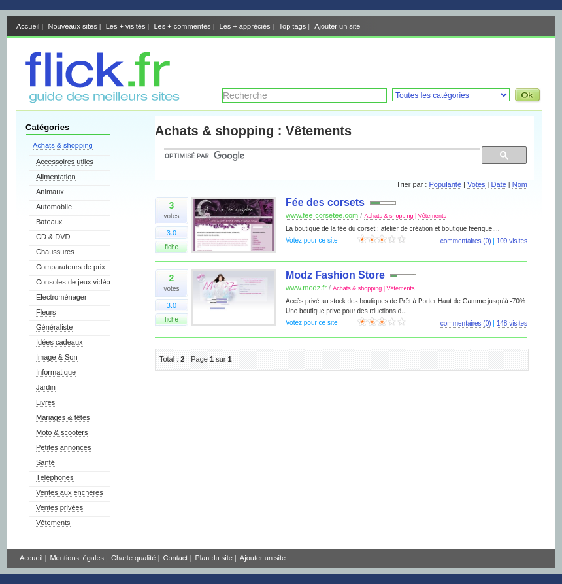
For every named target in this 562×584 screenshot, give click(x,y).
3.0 (171, 233)
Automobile (54, 207)
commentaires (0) (465, 241)
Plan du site (213, 558)
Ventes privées (59, 507)
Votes (476, 184)
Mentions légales (77, 558)
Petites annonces (63, 447)
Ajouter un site (337, 26)
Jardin (46, 387)
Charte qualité (133, 558)
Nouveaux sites (72, 26)
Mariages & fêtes (63, 417)
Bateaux (49, 222)
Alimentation (56, 176)
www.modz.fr (306, 288)
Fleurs (46, 312)
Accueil (27, 26)
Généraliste (54, 327)
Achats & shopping (63, 145)
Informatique (56, 372)
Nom (519, 184)
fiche (171, 246)
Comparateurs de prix (70, 267)
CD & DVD (53, 237)
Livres (45, 402)
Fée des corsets (325, 202)
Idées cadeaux (59, 342)
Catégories (47, 127)
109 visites (512, 241)
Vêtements (53, 522)
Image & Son (57, 357)
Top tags (292, 26)
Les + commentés (182, 26)
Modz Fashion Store (335, 275)
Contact (175, 558)
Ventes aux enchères (69, 492)
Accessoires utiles (64, 161)
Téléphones (55, 477)
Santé (45, 462)
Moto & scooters (62, 432)
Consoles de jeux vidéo (73, 282)
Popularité (445, 184)
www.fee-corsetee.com (322, 215)
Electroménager (61, 297)
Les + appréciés (245, 26)
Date (498, 184)
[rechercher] (321, 156)
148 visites (512, 323)
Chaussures (55, 252)
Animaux (50, 192)
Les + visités (126, 26)
